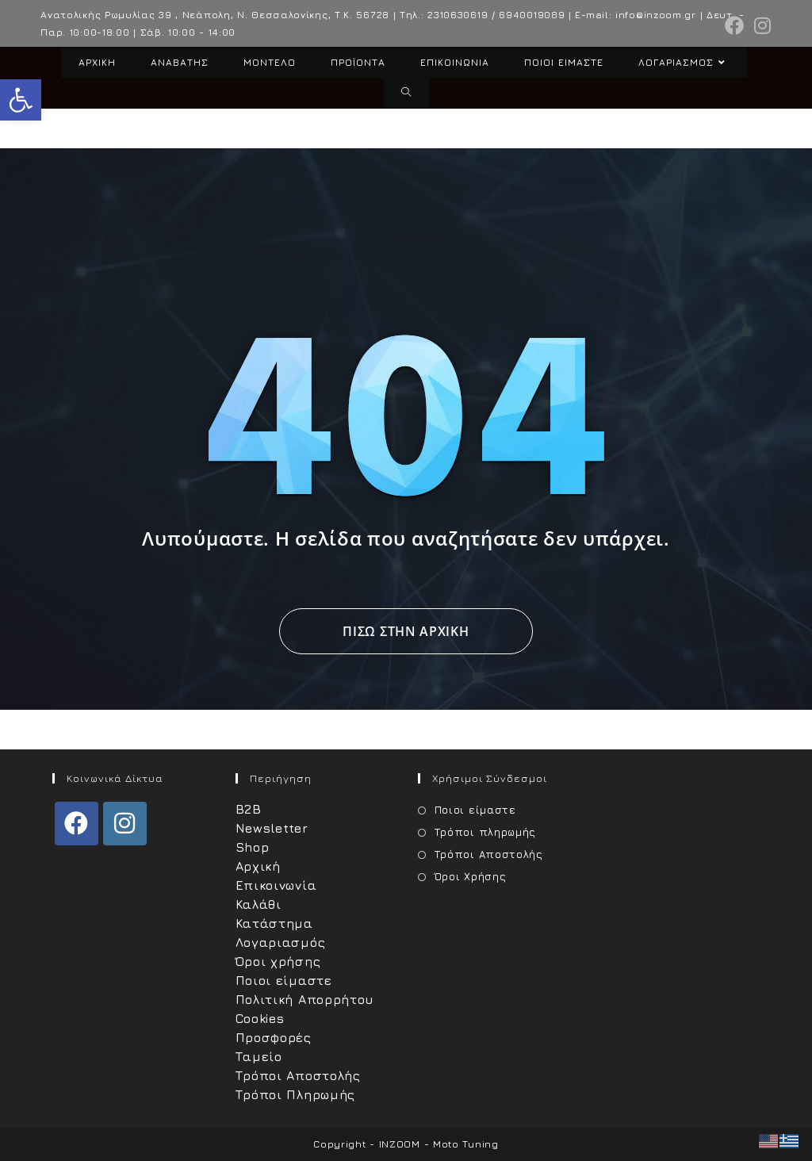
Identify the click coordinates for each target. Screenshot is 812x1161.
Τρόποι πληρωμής (486, 832)
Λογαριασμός (281, 942)
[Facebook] (76, 823)
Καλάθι (259, 904)
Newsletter (272, 828)
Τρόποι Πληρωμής (296, 1094)
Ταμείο (259, 1056)
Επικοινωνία (276, 885)
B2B (249, 809)
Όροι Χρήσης (471, 876)
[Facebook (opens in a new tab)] (734, 25)
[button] (20, 100)
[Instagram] (125, 823)
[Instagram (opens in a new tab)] (760, 25)
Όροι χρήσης (278, 961)
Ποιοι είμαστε (284, 980)
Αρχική (258, 866)
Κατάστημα (274, 923)
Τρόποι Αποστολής (298, 1075)
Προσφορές (274, 1037)
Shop (253, 847)
